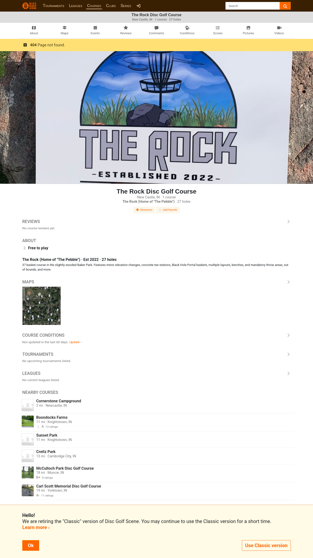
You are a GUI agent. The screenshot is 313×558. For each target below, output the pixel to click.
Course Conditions (156, 335)
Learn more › (36, 527)
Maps (156, 281)
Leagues (75, 6)
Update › (75, 342)
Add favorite (167, 209)
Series (125, 6)
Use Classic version (266, 545)
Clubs (111, 6)
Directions (144, 209)
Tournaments (53, 6)
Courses (94, 6)
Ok (30, 545)
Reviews (156, 221)
